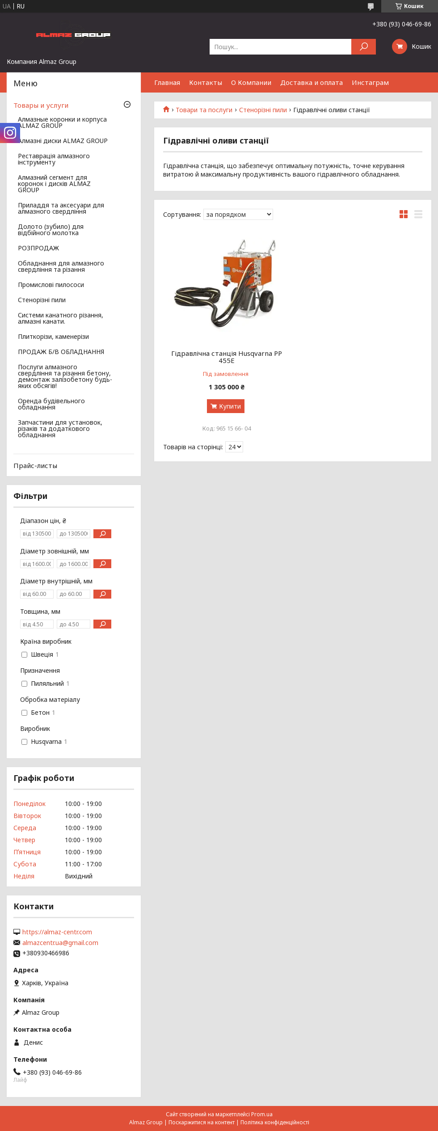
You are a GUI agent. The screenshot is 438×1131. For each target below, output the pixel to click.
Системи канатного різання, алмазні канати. (60, 318)
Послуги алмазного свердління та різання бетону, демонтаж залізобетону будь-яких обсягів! (65, 377)
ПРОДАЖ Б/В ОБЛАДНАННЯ (61, 352)
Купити (230, 406)
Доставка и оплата (311, 82)
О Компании (251, 82)
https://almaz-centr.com (57, 932)
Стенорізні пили (263, 110)
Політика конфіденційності (274, 1122)
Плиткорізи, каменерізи (53, 337)
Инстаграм (370, 82)
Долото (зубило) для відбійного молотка (51, 230)
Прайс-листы (35, 465)
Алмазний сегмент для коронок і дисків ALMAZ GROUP (54, 184)
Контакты (205, 82)
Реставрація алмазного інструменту (54, 159)
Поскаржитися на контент (201, 1122)
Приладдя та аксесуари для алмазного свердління (61, 208)
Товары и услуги (40, 105)
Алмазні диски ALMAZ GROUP (63, 141)
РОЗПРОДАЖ (38, 248)
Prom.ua (262, 1114)
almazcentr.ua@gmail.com (60, 943)
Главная (167, 82)
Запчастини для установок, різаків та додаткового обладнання (60, 429)
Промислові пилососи (51, 285)
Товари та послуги (204, 110)
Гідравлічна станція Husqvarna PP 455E (226, 357)
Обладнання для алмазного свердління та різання (61, 267)
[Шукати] (363, 47)
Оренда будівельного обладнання (51, 404)
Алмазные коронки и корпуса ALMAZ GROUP (62, 123)
